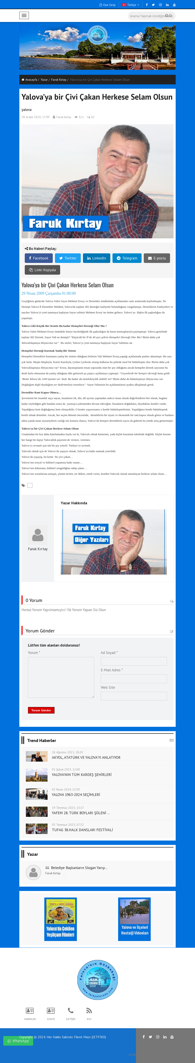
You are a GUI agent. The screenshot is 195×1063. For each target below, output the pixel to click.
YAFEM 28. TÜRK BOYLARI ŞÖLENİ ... (81, 813)
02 (91, 117)
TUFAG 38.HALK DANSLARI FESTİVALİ (82, 829)
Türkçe (130, 5)
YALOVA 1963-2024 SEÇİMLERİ (76, 794)
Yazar (44, 80)
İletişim (163, 1054)
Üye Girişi (107, 5)
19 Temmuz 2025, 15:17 (68, 808)
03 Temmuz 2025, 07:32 (68, 825)
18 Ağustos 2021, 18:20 (67, 752)
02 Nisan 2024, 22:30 (66, 789)
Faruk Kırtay (58, 80)
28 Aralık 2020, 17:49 (35, 117)
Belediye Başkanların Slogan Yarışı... (79, 867)
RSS (150, 1054)
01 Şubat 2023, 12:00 (66, 769)
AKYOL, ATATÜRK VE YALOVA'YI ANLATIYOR (86, 757)
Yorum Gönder (41, 710)
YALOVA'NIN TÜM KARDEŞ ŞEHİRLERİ (82, 774)
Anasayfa (29, 80)
